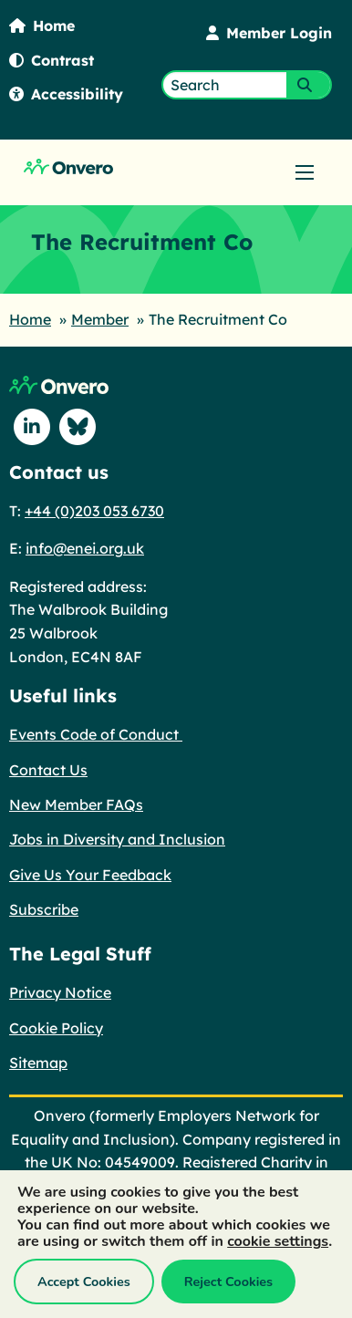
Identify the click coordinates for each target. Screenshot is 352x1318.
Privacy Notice (60, 992)
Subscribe (43, 909)
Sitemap (38, 1062)
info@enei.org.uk (85, 548)
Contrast (51, 60)
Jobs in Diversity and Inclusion (117, 839)
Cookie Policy (56, 1028)
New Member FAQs (76, 804)
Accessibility (66, 94)
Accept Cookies (83, 1281)
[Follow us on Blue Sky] (77, 427)
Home (42, 25)
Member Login (269, 33)
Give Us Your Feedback (90, 874)
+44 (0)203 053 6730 (94, 511)
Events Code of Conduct (95, 734)
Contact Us (48, 770)
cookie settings (277, 1241)
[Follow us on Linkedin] (32, 427)
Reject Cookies (228, 1281)
